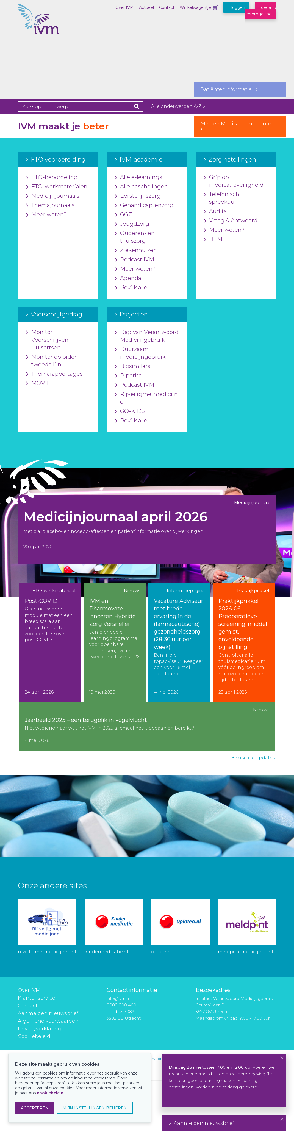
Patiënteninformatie (229, 89)
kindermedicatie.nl (106, 951)
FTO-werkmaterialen (56, 187)
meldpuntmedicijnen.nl (245, 951)
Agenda (128, 278)
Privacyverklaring (40, 1029)
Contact (166, 7)
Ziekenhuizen (136, 250)
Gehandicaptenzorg (144, 205)
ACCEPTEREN (35, 1107)
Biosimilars (132, 366)
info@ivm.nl (118, 998)
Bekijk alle (131, 288)
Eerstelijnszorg (138, 196)
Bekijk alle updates (253, 757)
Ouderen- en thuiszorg (135, 237)
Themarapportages (54, 374)
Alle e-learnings (138, 177)
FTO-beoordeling (52, 177)
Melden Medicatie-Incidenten (240, 126)
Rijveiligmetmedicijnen (146, 398)
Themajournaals (50, 205)
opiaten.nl (163, 951)
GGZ (123, 215)
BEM (213, 239)
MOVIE (38, 383)
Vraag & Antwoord (230, 221)
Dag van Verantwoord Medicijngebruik (147, 336)
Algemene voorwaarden (48, 1021)
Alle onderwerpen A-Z (178, 106)
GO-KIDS (130, 411)
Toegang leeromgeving (260, 10)
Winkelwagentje (195, 7)
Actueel (146, 7)
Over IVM (124, 7)
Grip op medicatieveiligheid (234, 181)
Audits (215, 211)
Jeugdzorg (132, 224)
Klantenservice (36, 998)
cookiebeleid (50, 1092)
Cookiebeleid (34, 1036)
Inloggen (236, 7)
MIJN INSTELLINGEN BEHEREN (95, 1107)
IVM (45, 31)
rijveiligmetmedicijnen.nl (47, 951)
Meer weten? (46, 215)
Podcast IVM (134, 260)
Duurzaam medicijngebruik (140, 353)
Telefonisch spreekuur (221, 198)
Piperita (128, 376)
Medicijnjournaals (52, 196)
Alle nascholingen (141, 187)
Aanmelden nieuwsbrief (48, 1013)
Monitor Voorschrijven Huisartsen (47, 340)
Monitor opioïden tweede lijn (52, 361)
